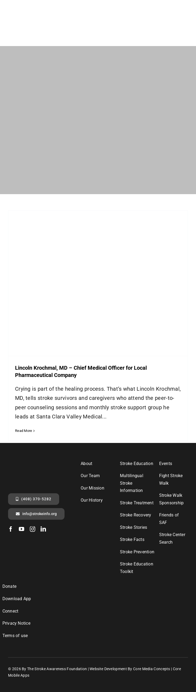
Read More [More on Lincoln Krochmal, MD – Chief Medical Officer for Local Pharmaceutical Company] (23, 431)
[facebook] (10, 529)
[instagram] (32, 529)
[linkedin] (43, 529)
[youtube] (21, 529)
